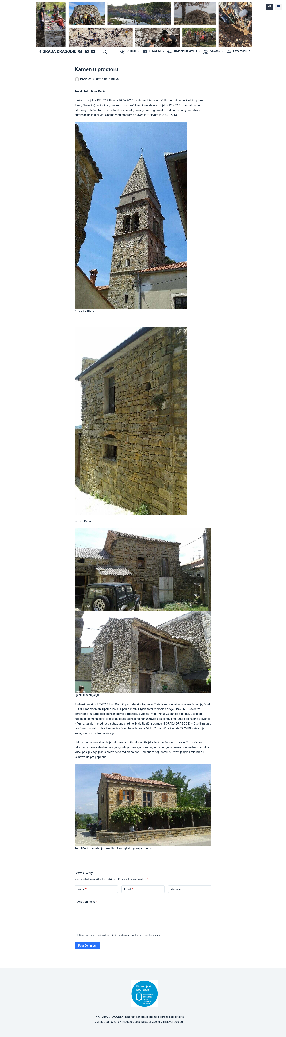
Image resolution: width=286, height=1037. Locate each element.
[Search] (105, 52)
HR (269, 6)
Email (128, 889)
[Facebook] (80, 51)
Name (82, 889)
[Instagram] (87, 51)
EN (278, 6)
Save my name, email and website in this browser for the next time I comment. (120, 935)
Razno (115, 79)
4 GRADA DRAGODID (57, 51)
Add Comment (87, 902)
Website (176, 889)
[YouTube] (93, 51)
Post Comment (87, 945)
